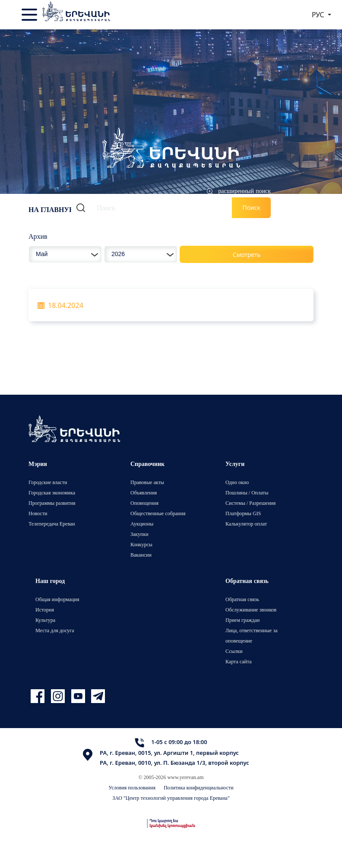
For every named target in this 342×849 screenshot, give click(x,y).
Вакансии (141, 554)
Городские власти (47, 482)
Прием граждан (242, 620)
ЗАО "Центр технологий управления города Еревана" (171, 797)
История (44, 609)
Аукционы (141, 523)
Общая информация (57, 599)
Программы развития (52, 503)
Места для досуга (54, 630)
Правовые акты (147, 482)
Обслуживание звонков (250, 609)
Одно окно (237, 482)
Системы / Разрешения (250, 503)
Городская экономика (51, 492)
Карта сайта (238, 661)
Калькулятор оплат (246, 523)
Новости (38, 513)
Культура (45, 620)
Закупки (139, 534)
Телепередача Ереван (51, 523)
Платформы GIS (243, 513)
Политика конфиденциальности (199, 787)
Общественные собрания (157, 513)
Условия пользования (131, 787)
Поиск (251, 207)
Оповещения (144, 503)
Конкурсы (141, 544)
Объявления (143, 492)
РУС (319, 14)
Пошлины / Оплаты (247, 492)
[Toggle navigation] (30, 14)
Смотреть (247, 254)
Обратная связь (242, 599)
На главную (52, 209)
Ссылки (234, 651)
